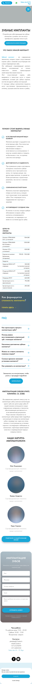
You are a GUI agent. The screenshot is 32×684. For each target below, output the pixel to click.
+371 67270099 (16, 646)
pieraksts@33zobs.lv (16, 641)
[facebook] (14, 659)
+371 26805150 (16, 648)
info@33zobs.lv (16, 643)
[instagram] (18, 659)
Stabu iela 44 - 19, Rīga (16, 650)
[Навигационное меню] (28, 9)
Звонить (7, 3)
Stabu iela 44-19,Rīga (26, 3)
